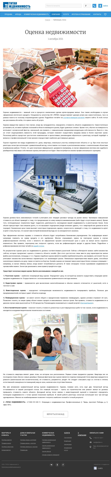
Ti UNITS (98, 468)
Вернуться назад (55, 414)
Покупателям (68, 437)
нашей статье (38, 246)
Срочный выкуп (87, 303)
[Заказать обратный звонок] (94, 6)
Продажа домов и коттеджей (28, 440)
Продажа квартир (7, 440)
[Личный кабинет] (100, 6)
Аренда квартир (6, 450)
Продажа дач (24, 450)
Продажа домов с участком (28, 443)
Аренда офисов (46, 451)
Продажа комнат (6, 443)
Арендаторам (68, 444)
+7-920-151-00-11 (96, 438)
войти (105, 6)
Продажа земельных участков (28, 446)
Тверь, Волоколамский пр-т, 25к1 (99, 447)
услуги (67, 433)
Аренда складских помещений (50, 455)
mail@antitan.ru (96, 442)
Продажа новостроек (7, 446)
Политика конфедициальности (11, 467)
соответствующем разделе (74, 118)
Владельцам (67, 441)
